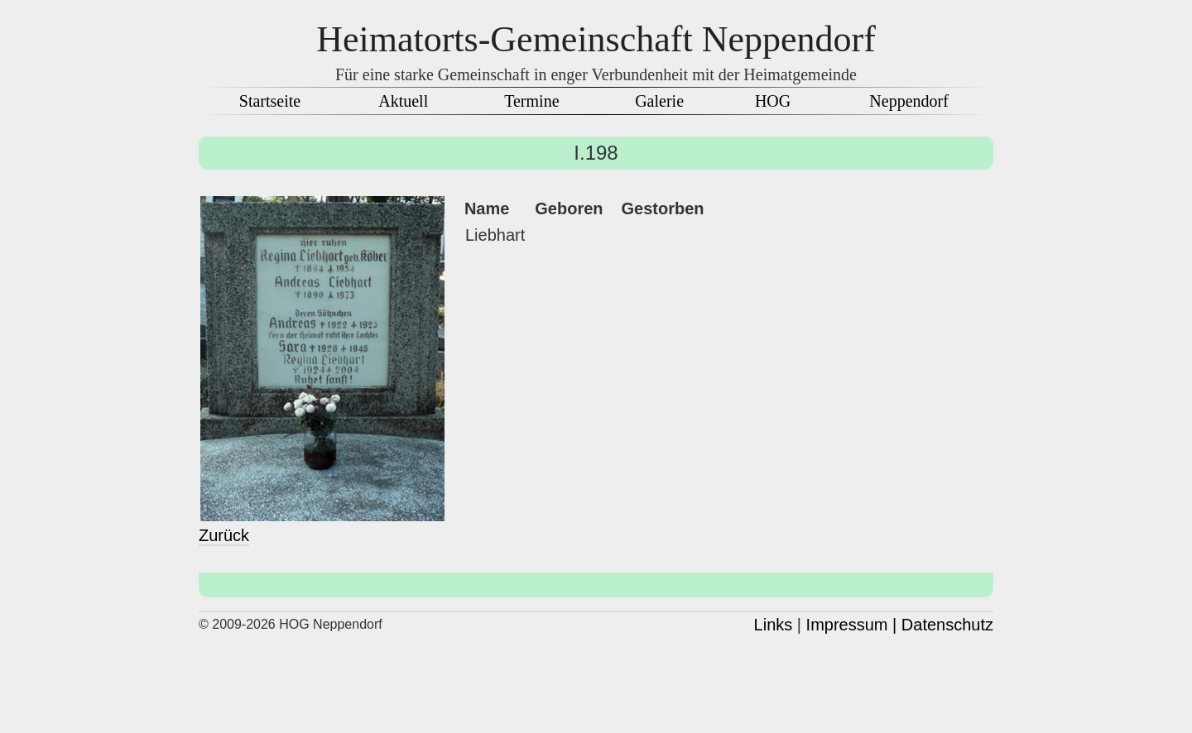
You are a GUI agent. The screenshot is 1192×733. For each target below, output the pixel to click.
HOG (773, 101)
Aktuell (403, 101)
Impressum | (851, 625)
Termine (531, 101)
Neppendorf (909, 101)
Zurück (224, 535)
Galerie (659, 101)
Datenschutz (947, 625)
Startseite (269, 101)
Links (773, 625)
